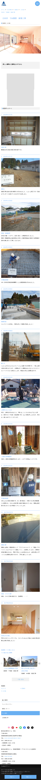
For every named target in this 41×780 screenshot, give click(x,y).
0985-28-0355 (8, 756)
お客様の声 (5, 718)
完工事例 (4, 713)
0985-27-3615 (16, 738)
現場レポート (6, 709)
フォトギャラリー (7, 704)
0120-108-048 (8, 738)
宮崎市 (23, 688)
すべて (4, 688)
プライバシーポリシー (18, 771)
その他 (4, 691)
